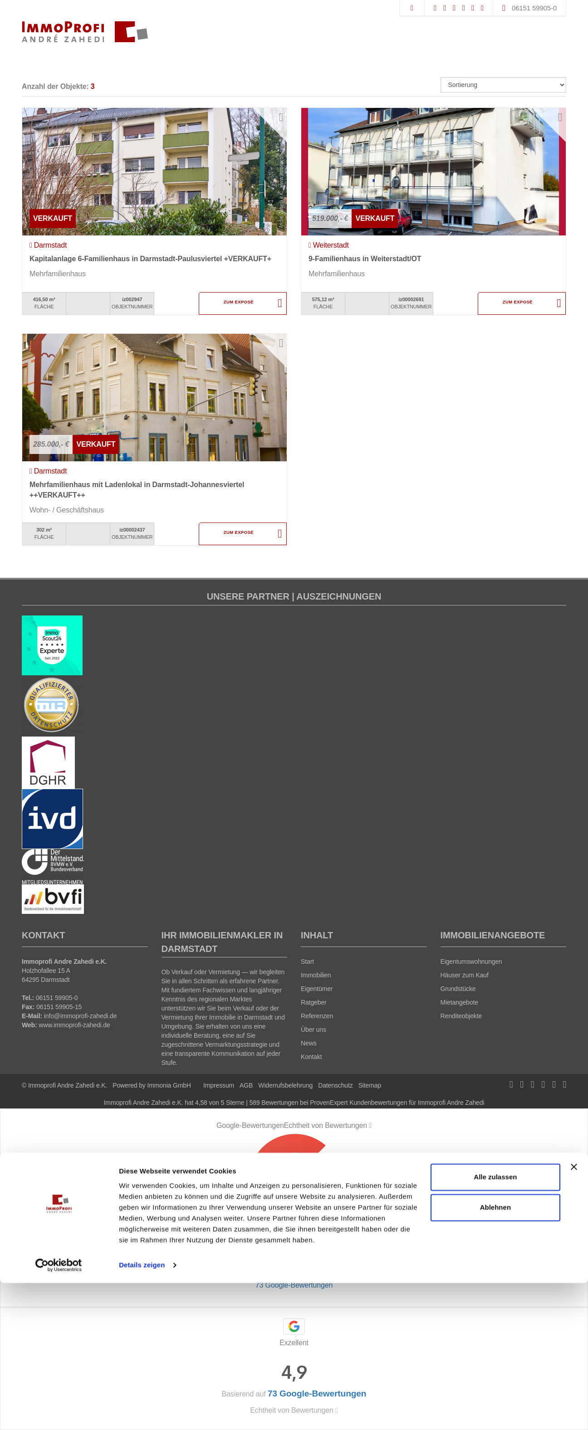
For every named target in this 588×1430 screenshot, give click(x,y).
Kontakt (311, 1056)
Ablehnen (495, 1354)
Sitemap (369, 1085)
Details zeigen (142, 1412)
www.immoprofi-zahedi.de (74, 1025)
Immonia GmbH (169, 1085)
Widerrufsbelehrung (285, 1085)
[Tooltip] (370, 1126)
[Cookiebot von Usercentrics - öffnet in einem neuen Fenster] (58, 1412)
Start (307, 961)
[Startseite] (85, 31)
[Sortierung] (504, 85)
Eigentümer (317, 988)
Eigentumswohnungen (471, 961)
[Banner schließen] (574, 1314)
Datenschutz (335, 1085)
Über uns (313, 1029)
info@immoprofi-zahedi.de (80, 1016)
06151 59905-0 (534, 8)
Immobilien (316, 975)
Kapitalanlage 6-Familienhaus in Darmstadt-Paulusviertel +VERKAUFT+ (150, 259)
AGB (246, 1085)
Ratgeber (314, 1002)
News (309, 1043)
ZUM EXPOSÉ (238, 303)
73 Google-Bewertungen (294, 1285)
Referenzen (317, 1016)
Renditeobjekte (461, 1016)
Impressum (218, 1085)
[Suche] (411, 8)
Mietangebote (459, 1002)
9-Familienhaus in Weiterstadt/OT (365, 259)
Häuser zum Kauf (465, 975)
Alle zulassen (495, 1324)
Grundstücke (458, 988)
